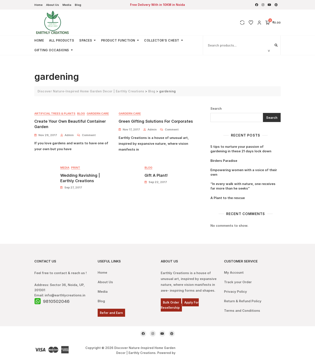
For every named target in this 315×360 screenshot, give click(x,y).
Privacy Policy (235, 291)
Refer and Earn (111, 313)
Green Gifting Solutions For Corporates (156, 121)
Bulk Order (171, 302)
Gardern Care (98, 113)
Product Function (118, 40)
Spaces (85, 40)
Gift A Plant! (156, 175)
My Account (234, 272)
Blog (78, 4)
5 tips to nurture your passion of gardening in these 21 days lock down (240, 149)
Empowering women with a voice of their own (243, 172)
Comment (89, 135)
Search (216, 108)
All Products (61, 40)
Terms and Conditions (242, 311)
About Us (52, 4)
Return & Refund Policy (242, 301)
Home (38, 4)
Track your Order (238, 282)
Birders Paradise (223, 161)
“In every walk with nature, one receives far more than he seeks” (242, 186)
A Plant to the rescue (227, 198)
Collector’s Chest (161, 40)
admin (69, 135)
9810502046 (56, 301)
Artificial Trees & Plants (54, 113)
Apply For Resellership (180, 305)
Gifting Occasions (51, 50)
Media (66, 4)
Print (75, 167)
